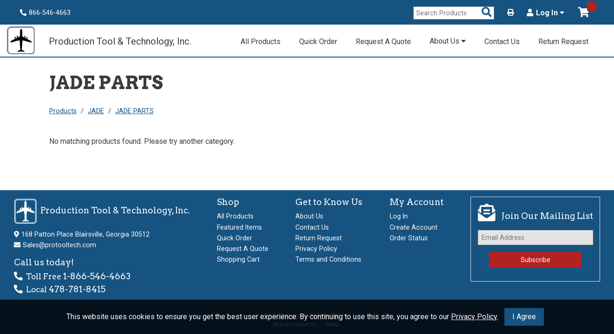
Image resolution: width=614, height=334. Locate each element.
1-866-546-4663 (97, 276)
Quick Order (318, 41)
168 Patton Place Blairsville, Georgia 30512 (85, 234)
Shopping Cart (238, 259)
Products (63, 111)
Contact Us (502, 41)
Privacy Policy (474, 316)
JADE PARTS (134, 111)
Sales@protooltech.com (59, 245)
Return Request (563, 41)
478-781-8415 (77, 289)
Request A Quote (383, 41)
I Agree (524, 316)
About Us (448, 41)
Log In (545, 13)
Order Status (409, 238)
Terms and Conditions (328, 259)
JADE (96, 111)
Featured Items (239, 227)
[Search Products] (487, 12)
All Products (261, 41)
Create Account (414, 227)
